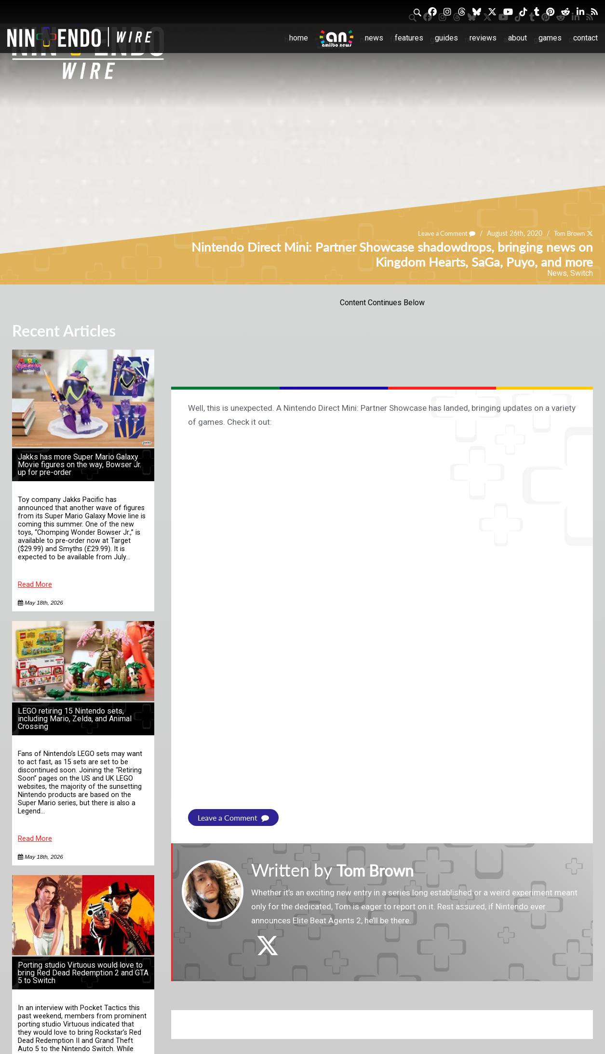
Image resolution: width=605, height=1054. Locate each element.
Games (550, 37)
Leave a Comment (440, 233)
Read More (35, 585)
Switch (581, 273)
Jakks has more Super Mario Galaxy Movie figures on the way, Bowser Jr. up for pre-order (79, 464)
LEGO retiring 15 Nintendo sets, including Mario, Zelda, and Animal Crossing (75, 718)
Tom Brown (567, 233)
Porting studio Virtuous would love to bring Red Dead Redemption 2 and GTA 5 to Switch (83, 972)
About (517, 37)
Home (298, 37)
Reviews (483, 37)
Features (409, 37)
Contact (585, 37)
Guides (446, 37)
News (374, 37)
